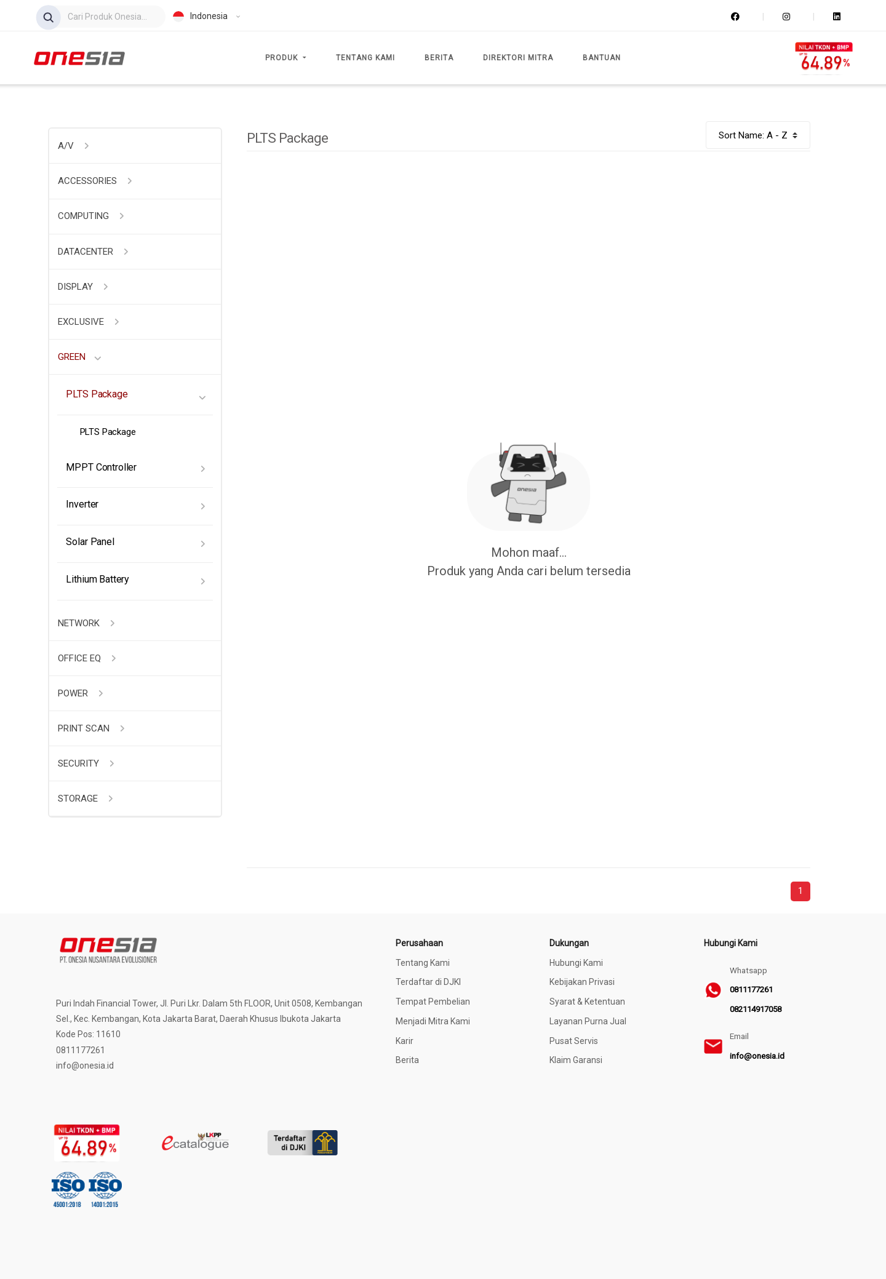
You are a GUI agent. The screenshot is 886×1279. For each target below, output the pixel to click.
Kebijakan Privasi (582, 982)
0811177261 (751, 989)
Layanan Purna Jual (587, 1021)
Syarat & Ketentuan (587, 1001)
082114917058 (755, 1009)
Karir (404, 1041)
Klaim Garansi (575, 1060)
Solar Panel (90, 542)
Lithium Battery (97, 579)
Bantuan (602, 58)
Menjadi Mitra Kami (433, 1021)
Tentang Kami (365, 58)
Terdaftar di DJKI (428, 982)
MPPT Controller (101, 467)
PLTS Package (96, 394)
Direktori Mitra (518, 58)
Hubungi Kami (576, 963)
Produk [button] (282, 58)
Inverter (82, 504)
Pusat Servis (573, 1041)
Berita (439, 58)
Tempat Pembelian (433, 1001)
